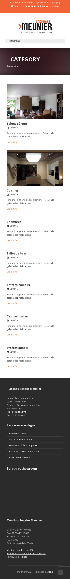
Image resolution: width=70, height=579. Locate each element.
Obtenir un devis (17, 433)
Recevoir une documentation (24, 451)
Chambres (14, 222)
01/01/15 (14, 128)
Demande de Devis (50, 6)
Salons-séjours (17, 124)
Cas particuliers (18, 316)
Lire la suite (12, 141)
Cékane (49, 571)
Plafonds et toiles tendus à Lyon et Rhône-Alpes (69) (35, 2)
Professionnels (17, 348)
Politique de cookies (17, 556)
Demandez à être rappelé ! (23, 445)
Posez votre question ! (20, 457)
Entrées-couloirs (18, 285)
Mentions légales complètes (21, 550)
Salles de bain (16, 253)
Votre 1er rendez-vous (20, 439)
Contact (16, 6)
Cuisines (12, 190)
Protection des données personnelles (26, 553)
